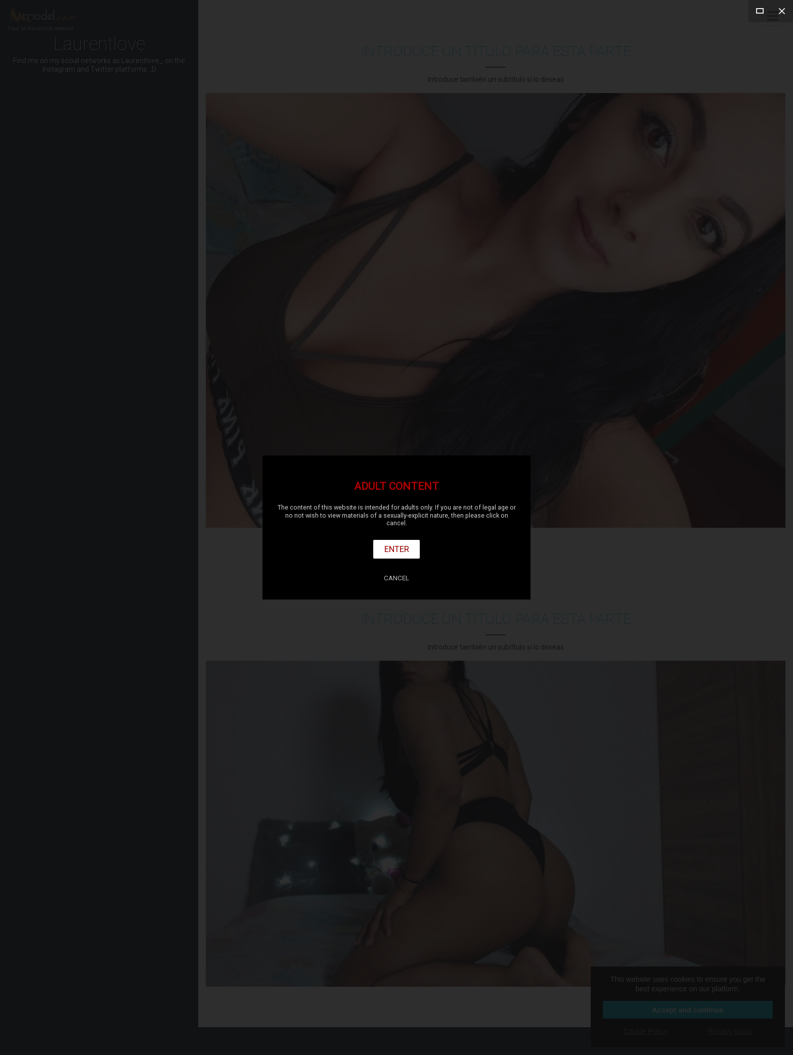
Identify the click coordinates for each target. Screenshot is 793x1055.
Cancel (396, 578)
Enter (396, 549)
